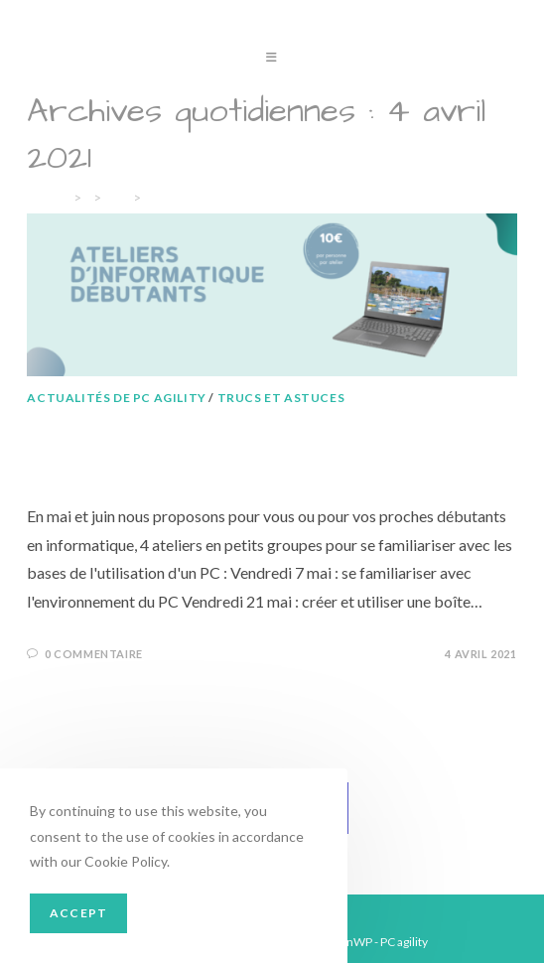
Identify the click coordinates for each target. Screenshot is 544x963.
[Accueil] (47, 198)
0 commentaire (94, 653)
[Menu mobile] (272, 58)
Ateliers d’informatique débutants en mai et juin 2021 (263, 448)
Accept (78, 912)
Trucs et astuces (281, 397)
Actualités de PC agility (116, 397)
